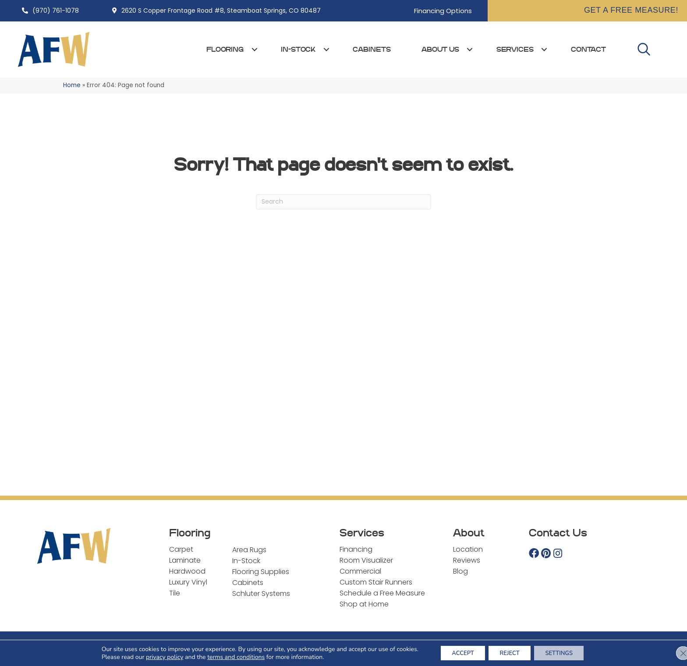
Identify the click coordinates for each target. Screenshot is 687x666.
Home (72, 85)
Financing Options (443, 10)
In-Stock (298, 49)
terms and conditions (227, 656)
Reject (509, 652)
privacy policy (155, 656)
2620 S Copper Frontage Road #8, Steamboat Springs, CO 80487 (221, 10)
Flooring (225, 49)
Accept (457, 652)
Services (515, 49)
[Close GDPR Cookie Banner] (673, 652)
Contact (588, 49)
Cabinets (371, 49)
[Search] (343, 201)
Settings (564, 652)
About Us (440, 49)
